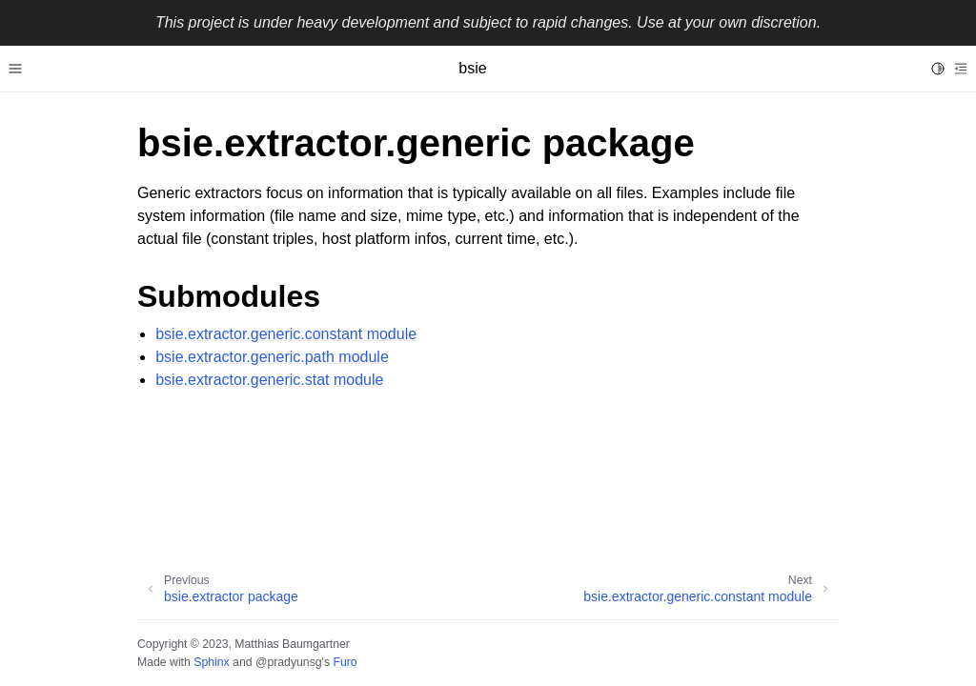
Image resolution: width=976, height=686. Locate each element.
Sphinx (211, 662)
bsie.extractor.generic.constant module (286, 334)
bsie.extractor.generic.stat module (269, 380)
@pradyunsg (288, 662)
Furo (344, 662)
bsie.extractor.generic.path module (272, 357)
